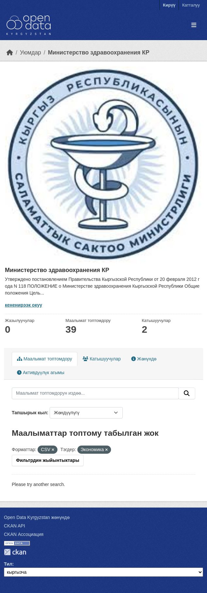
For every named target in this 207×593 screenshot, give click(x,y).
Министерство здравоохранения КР (99, 52)
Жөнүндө (143, 358)
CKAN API (14, 525)
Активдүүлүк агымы (40, 372)
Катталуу (191, 5)
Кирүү (169, 5)
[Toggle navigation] (193, 25)
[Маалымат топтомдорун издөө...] (95, 393)
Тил (8, 564)
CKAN (15, 552)
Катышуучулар (102, 358)
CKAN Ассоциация (23, 534)
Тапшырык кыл (29, 412)
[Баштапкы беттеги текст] (10, 52)
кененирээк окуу (23, 305)
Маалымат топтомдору (44, 358)
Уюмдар (30, 52)
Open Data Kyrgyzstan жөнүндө (37, 517)
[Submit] (186, 393)
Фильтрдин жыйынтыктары (47, 460)
